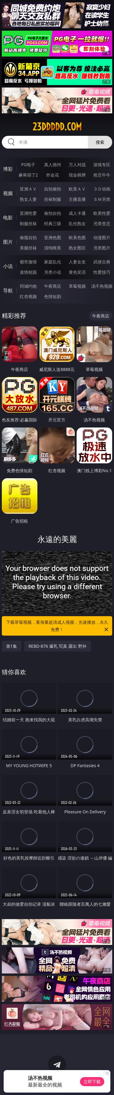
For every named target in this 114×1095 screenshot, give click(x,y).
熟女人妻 (28, 199)
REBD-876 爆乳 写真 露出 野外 (58, 646)
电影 (8, 217)
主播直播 (77, 199)
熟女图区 (77, 248)
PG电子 (28, 164)
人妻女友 (77, 262)
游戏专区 (101, 164)
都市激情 (28, 262)
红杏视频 (28, 296)
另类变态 (101, 223)
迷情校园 (28, 272)
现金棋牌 (77, 175)
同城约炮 (28, 286)
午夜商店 (52, 286)
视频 (8, 193)
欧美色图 (77, 237)
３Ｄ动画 (101, 189)
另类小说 (52, 272)
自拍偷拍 (52, 189)
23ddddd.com (57, 127)
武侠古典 (101, 262)
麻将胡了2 (28, 175)
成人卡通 (77, 213)
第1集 (11, 646)
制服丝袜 (28, 223)
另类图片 (101, 248)
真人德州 (52, 164)
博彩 (8, 169)
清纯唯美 (52, 248)
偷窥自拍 (28, 237)
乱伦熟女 (77, 223)
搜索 (100, 142)
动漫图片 (101, 237)
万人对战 (77, 164)
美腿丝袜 (28, 248)
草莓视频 (77, 286)
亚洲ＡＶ (28, 189)
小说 (8, 266)
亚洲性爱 (28, 213)
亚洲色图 (52, 237)
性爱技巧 (101, 272)
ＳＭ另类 (101, 199)
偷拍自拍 (52, 213)
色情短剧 (52, 296)
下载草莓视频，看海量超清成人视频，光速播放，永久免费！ (57, 626)
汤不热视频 (101, 286)
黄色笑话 (77, 272)
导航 (8, 290)
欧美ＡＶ (77, 189)
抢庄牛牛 (101, 175)
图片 (8, 242)
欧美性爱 (101, 213)
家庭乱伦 (52, 262)
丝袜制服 (52, 199)
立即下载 (92, 1081)
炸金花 (52, 175)
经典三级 (52, 223)
